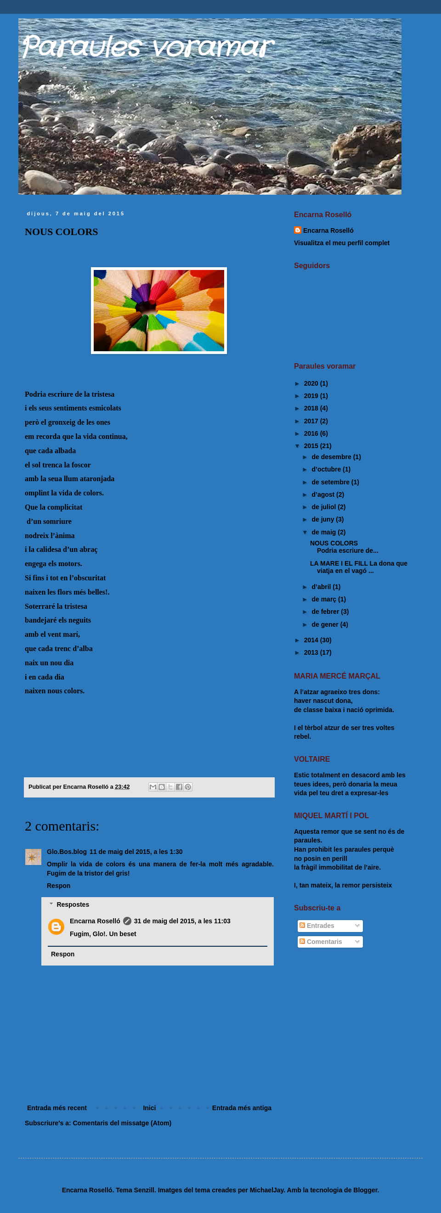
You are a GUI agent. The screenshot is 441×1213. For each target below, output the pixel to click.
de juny (323, 519)
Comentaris (321, 941)
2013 (312, 652)
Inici (149, 1108)
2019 (312, 395)
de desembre (332, 456)
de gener (325, 624)
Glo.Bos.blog (67, 851)
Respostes (73, 904)
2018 (312, 408)
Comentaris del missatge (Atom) (122, 1123)
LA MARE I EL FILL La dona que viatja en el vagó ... (358, 567)
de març (324, 599)
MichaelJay (267, 1190)
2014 (312, 640)
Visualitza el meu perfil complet (342, 243)
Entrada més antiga (241, 1108)
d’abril (322, 586)
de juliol (324, 507)
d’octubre (327, 469)
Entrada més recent (57, 1108)
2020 (312, 383)
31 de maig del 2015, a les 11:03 (182, 921)
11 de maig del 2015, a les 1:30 (136, 851)
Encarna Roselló (95, 921)
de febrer (326, 611)
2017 (312, 421)
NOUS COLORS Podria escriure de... (351, 547)
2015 (312, 445)
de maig (324, 532)
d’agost (323, 494)
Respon (58, 885)
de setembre (331, 482)
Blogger (365, 1190)
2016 (312, 433)
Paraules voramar (144, 48)
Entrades (317, 925)
